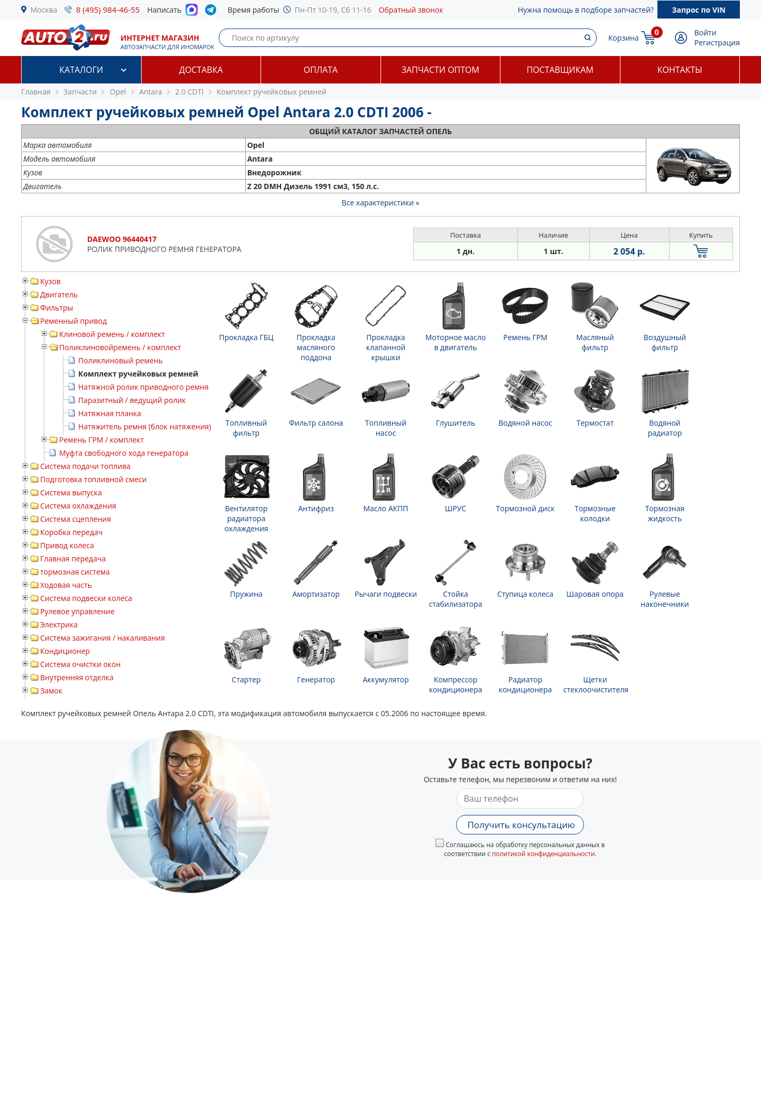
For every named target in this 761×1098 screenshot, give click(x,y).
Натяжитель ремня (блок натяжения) (144, 426)
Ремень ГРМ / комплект (101, 440)
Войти (705, 32)
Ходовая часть (66, 585)
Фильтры (56, 308)
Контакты (679, 70)
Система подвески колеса (86, 598)
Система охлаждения (78, 506)
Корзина (623, 38)
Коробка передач (71, 532)
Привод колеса (67, 545)
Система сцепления (75, 519)
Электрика (59, 625)
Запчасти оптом (440, 70)
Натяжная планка (109, 413)
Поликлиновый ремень (120, 360)
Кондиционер (65, 651)
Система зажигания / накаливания (102, 638)
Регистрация (717, 42)
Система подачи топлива (85, 466)
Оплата (321, 70)
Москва (44, 10)
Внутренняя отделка (77, 677)
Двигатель (59, 294)
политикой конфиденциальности (543, 853)
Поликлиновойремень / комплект (120, 347)
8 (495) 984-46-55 (108, 9)
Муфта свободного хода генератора (124, 453)
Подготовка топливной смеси (93, 479)
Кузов (50, 281)
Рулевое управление (77, 611)
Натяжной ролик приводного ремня (143, 387)
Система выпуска (71, 492)
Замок (51, 691)
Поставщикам (560, 70)
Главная (36, 92)
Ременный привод (73, 321)
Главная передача (73, 558)
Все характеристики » (381, 203)
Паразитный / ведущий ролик (132, 400)
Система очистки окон (80, 664)
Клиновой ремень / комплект (112, 334)
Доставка (201, 70)
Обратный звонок (411, 10)
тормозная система (75, 572)
